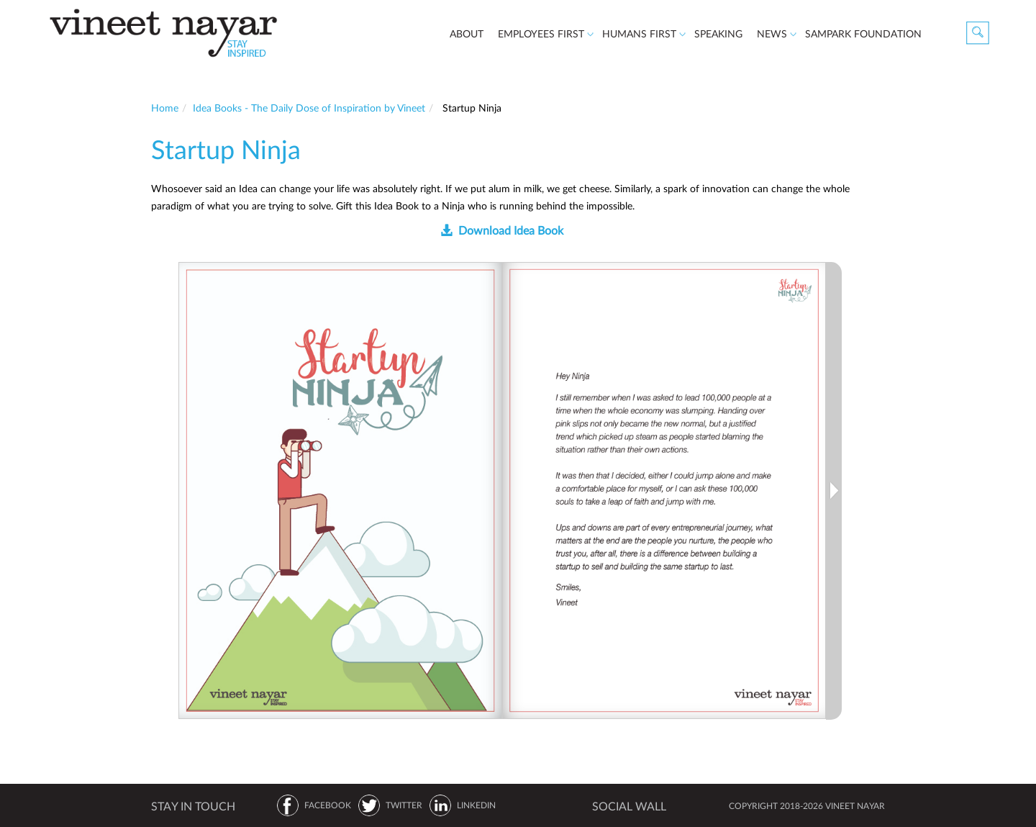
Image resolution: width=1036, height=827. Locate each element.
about (466, 35)
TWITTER (404, 805)
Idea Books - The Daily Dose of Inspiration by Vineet (309, 109)
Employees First (542, 36)
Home (164, 109)
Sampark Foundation (863, 35)
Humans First (640, 36)
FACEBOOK (327, 805)
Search (978, 33)
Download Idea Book (510, 231)
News (773, 36)
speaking (718, 35)
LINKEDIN (476, 805)
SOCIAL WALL (629, 807)
